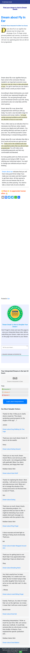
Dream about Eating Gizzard (11, 449)
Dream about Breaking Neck (11, 568)
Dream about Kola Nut (10, 614)
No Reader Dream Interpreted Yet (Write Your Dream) (14, 25)
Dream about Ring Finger (10, 526)
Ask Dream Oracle (7, 2)
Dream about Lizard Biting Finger (13, 594)
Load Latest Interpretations (15, 401)
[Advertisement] (15, 60)
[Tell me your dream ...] (14, 347)
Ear (9, 298)
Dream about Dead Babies (11, 642)
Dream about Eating (9, 499)
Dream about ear (7, 171)
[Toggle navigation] (26, 2)
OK (20, 651)
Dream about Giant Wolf (10, 473)
